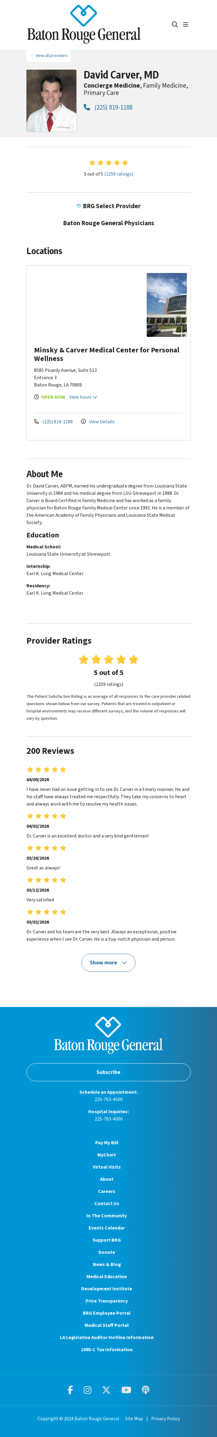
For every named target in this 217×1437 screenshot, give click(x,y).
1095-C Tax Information (107, 1349)
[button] (187, 25)
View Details (98, 421)
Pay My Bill (106, 1142)
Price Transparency (107, 1301)
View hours (83, 397)
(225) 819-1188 (108, 107)
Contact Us (106, 1203)
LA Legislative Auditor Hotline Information (107, 1337)
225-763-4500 (109, 1099)
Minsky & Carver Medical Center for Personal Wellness (106, 354)
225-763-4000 (109, 1119)
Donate (107, 1252)
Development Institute (106, 1288)
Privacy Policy (165, 1418)
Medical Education (106, 1276)
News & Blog (107, 1264)
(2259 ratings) (118, 174)
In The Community (106, 1215)
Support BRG (107, 1240)
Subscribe (108, 1072)
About (107, 1179)
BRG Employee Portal (107, 1313)
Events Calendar (107, 1228)
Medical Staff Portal (107, 1325)
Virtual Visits (107, 1167)
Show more (109, 963)
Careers (106, 1191)
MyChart (106, 1155)
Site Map (134, 1418)
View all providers (52, 55)
